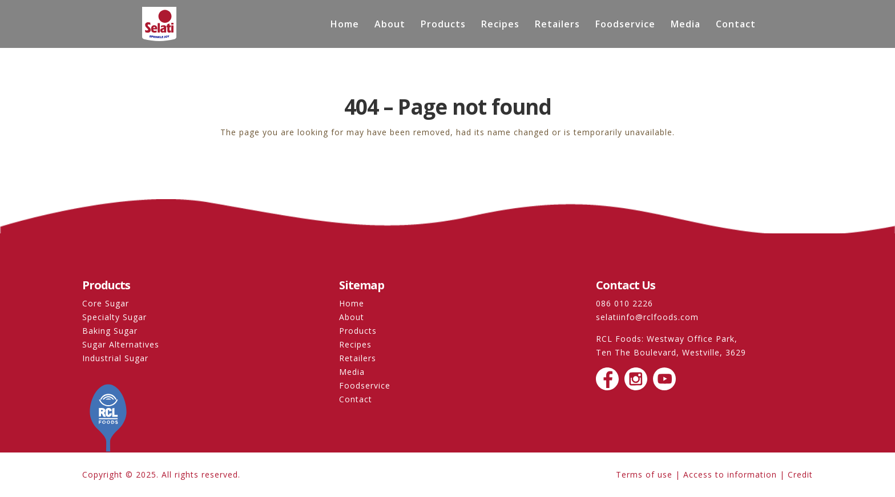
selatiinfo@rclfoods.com (647, 317)
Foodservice (625, 25)
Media (685, 25)
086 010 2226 (624, 303)
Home (344, 25)
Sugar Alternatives (120, 344)
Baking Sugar (110, 330)
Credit (800, 474)
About (389, 25)
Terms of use (644, 474)
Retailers (557, 25)
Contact (736, 25)
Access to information (730, 474)
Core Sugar (105, 303)
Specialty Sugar (114, 317)
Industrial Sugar (115, 358)
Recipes (500, 25)
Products (443, 25)
